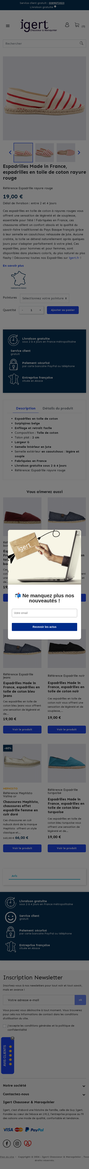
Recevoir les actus (44, 626)
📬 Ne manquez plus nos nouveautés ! (44, 598)
